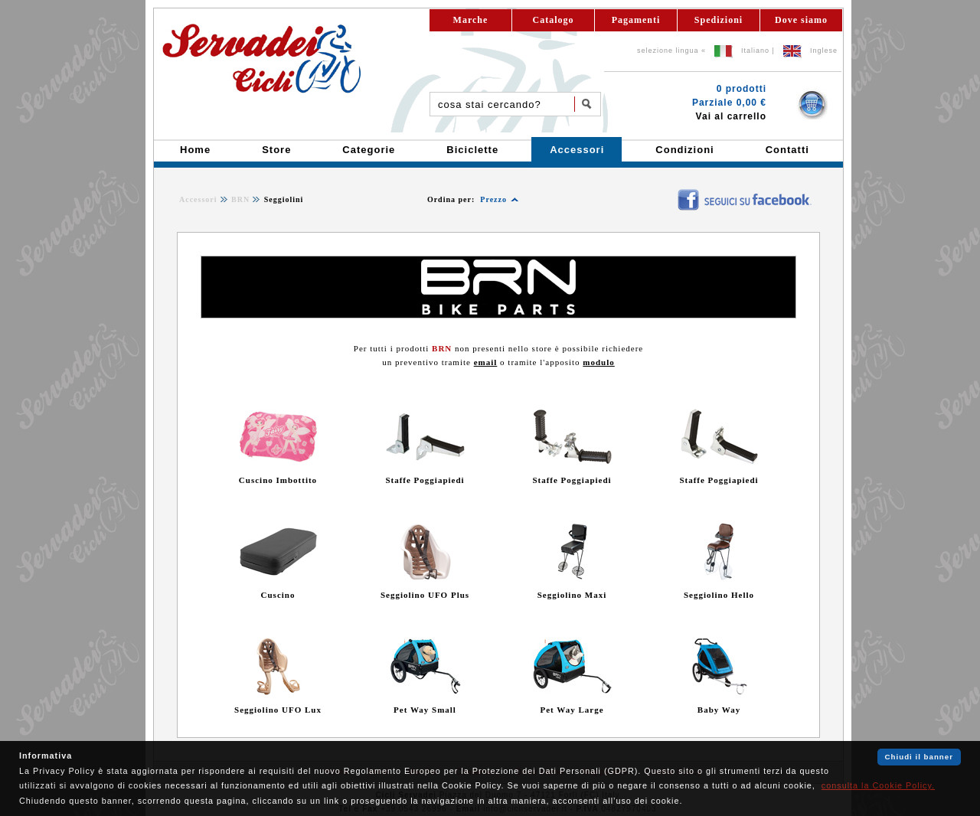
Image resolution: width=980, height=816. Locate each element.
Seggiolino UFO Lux (278, 709)
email (486, 362)
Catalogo (553, 20)
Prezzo (493, 199)
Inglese (824, 50)
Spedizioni (718, 20)
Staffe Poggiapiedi (424, 480)
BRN (240, 199)
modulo (598, 362)
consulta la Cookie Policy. (878, 785)
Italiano (755, 50)
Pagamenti (636, 20)
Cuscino (278, 594)
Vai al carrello (731, 116)
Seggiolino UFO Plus (425, 594)
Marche (470, 20)
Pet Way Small (425, 709)
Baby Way (718, 709)
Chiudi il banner (919, 756)
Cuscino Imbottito (278, 480)
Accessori (198, 199)
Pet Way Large (571, 709)
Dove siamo (801, 20)
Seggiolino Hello (719, 594)
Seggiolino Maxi (571, 594)
